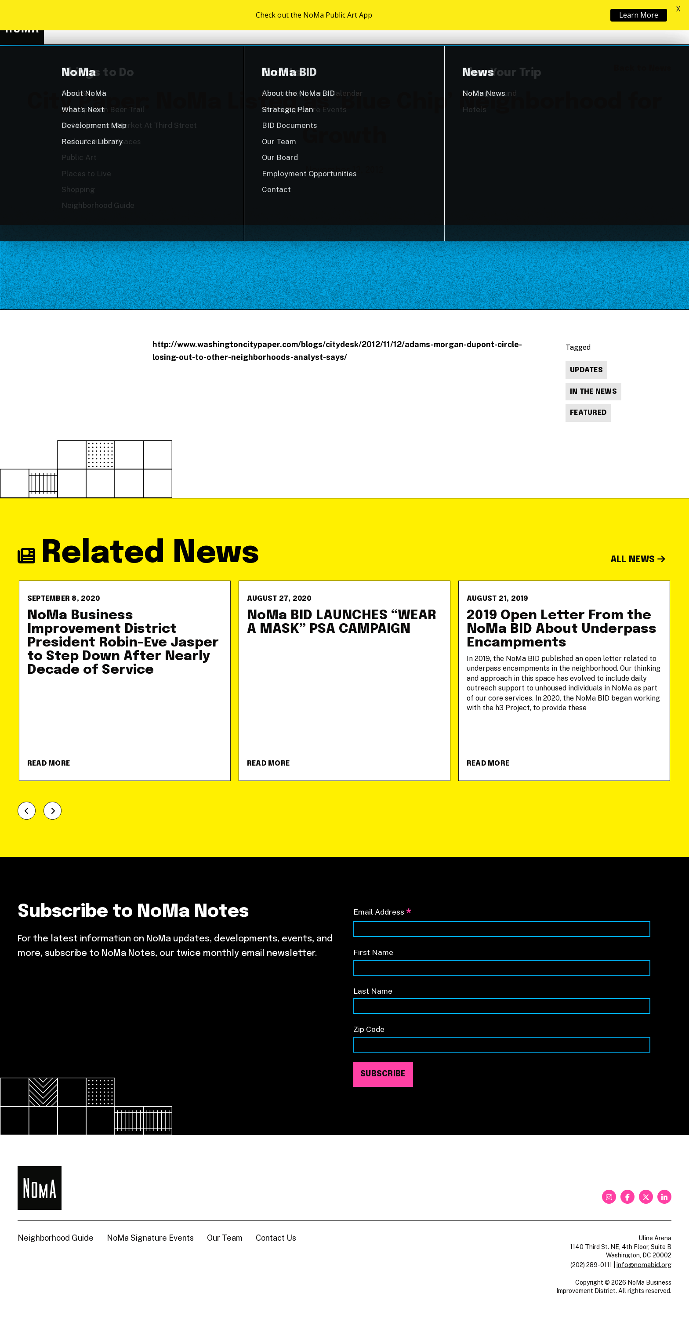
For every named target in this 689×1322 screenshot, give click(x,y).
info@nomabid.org (643, 1264)
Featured (588, 413)
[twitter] (646, 1197)
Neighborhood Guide (569, 22)
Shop (635, 22)
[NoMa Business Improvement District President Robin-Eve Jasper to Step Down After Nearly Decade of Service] (125, 681)
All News (638, 559)
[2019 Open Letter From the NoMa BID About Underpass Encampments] (564, 681)
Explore (425, 22)
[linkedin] (664, 1197)
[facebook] (627, 1197)
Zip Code (368, 1029)
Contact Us (276, 1237)
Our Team (225, 1237)
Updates (586, 370)
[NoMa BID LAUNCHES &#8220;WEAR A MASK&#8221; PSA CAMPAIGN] (344, 681)
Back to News (642, 69)
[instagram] (609, 1197)
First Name (373, 952)
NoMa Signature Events (150, 1237)
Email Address (382, 912)
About (491, 22)
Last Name (372, 990)
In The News (593, 392)
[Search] (667, 22)
